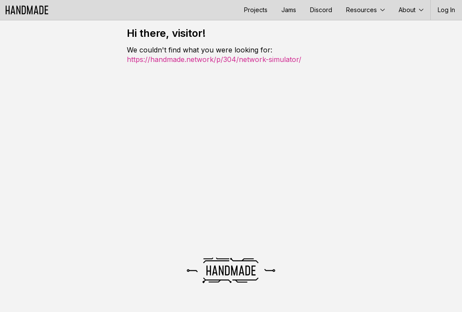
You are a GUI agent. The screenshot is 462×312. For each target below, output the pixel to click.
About (411, 9)
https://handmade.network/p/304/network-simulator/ (214, 59)
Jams (288, 9)
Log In (446, 9)
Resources (365, 9)
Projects (255, 9)
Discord (321, 9)
